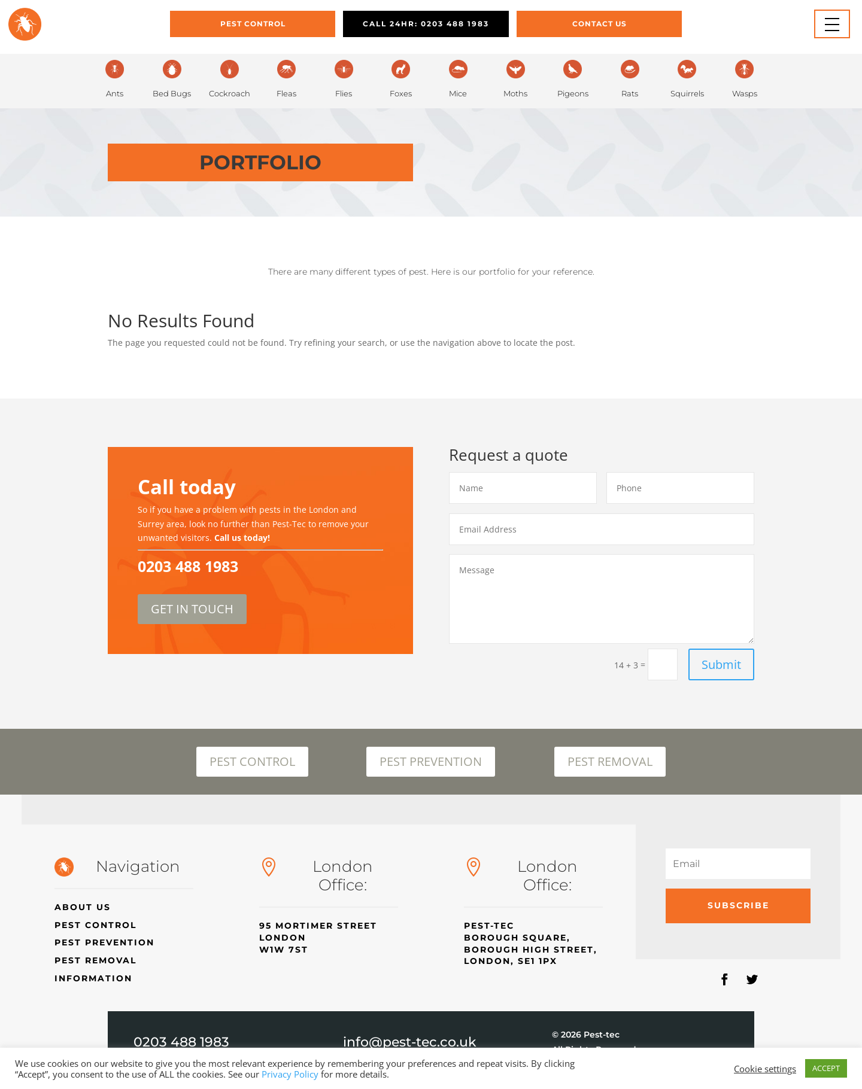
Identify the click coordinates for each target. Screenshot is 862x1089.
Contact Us (599, 23)
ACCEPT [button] (826, 1068)
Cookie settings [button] (765, 1068)
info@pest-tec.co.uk (409, 1042)
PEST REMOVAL (609, 761)
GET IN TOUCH (192, 609)
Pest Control (253, 23)
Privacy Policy (290, 1074)
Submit (721, 664)
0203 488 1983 (181, 1042)
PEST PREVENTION (431, 761)
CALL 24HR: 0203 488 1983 (426, 23)
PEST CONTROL (252, 761)
